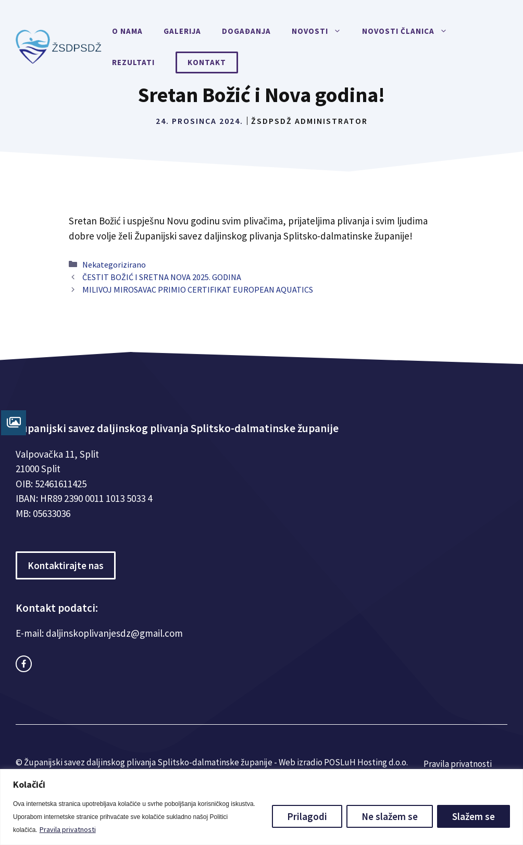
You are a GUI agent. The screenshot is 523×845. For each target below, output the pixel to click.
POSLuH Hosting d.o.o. (366, 762)
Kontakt (207, 62)
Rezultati (133, 62)
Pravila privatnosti (68, 829)
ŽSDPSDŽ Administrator (309, 121)
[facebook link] (24, 663)
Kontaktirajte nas (66, 565)
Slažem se (473, 816)
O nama (127, 31)
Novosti (322, 31)
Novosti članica (410, 31)
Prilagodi (307, 816)
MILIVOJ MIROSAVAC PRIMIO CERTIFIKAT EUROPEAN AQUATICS (197, 289)
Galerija (182, 31)
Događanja (246, 31)
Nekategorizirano (114, 264)
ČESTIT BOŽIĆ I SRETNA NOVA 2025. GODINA (161, 277)
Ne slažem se (390, 816)
